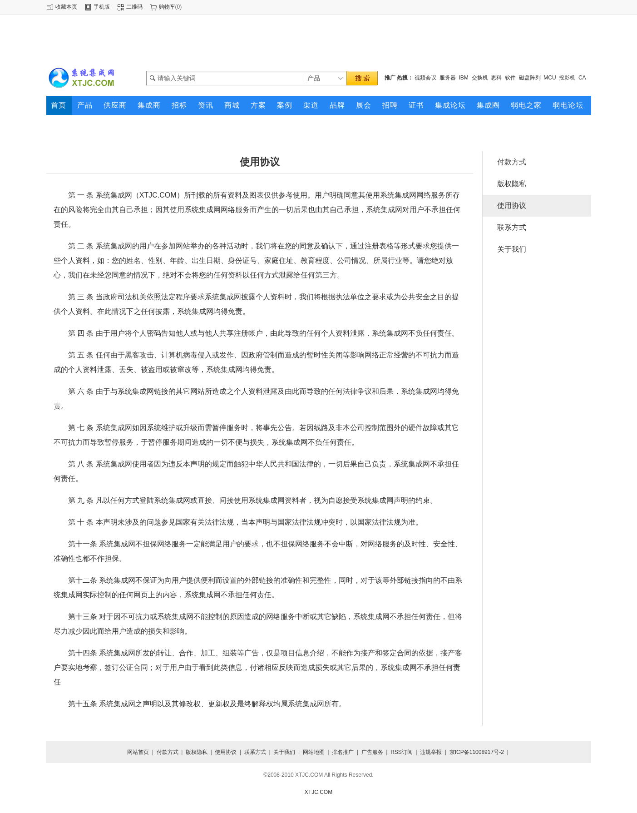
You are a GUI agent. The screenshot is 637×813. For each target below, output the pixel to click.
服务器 (447, 77)
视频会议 (425, 77)
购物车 (167, 7)
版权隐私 (511, 184)
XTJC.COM (318, 792)
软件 (510, 77)
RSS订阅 (401, 752)
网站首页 (138, 752)
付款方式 (511, 162)
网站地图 (314, 752)
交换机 (480, 77)
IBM (464, 77)
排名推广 (343, 752)
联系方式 (511, 227)
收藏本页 (66, 7)
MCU (549, 77)
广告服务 (372, 752)
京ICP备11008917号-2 (476, 752)
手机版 (102, 7)
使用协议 (511, 205)
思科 (496, 77)
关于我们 (511, 249)
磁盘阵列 (530, 77)
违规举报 (431, 752)
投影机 (567, 77)
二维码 (134, 7)
